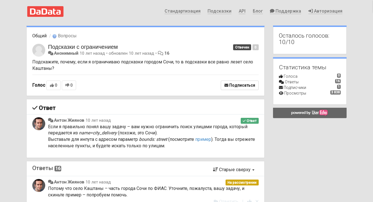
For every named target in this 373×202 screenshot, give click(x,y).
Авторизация (325, 11)
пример (203, 139)
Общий (39, 35)
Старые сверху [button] (233, 169)
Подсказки (219, 11)
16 (166, 53)
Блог (258, 11)
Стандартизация (183, 11)
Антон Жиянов (69, 120)
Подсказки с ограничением (83, 47)
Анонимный (66, 53)
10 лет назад (98, 120)
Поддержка (285, 11)
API (242, 11)
